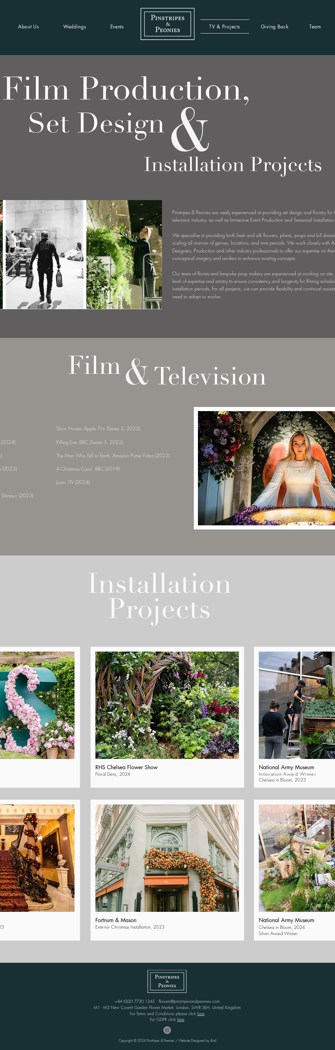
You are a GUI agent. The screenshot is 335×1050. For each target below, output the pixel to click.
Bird (213, 1040)
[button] (167, 705)
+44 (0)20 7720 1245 (137, 1001)
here (200, 1013)
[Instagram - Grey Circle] (167, 1030)
